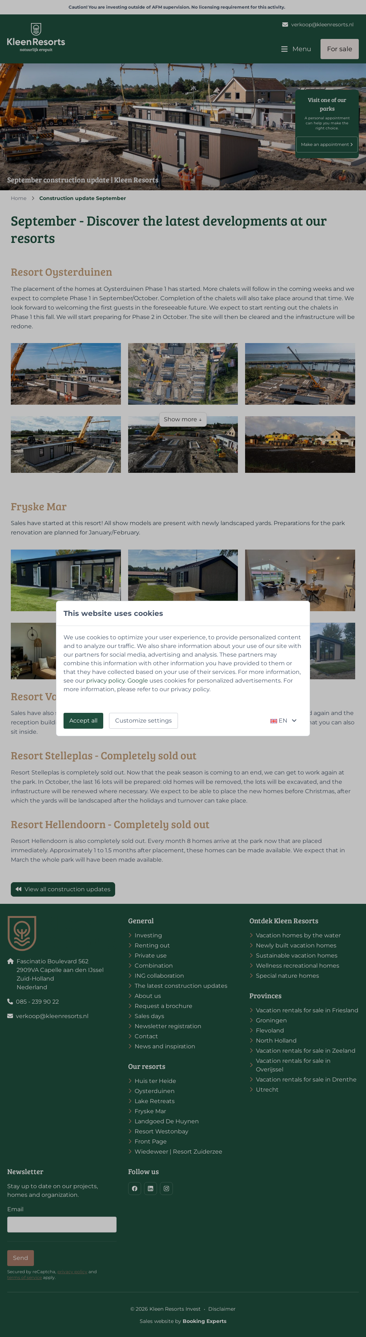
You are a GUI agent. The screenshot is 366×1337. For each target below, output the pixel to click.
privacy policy (105, 680)
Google (137, 680)
